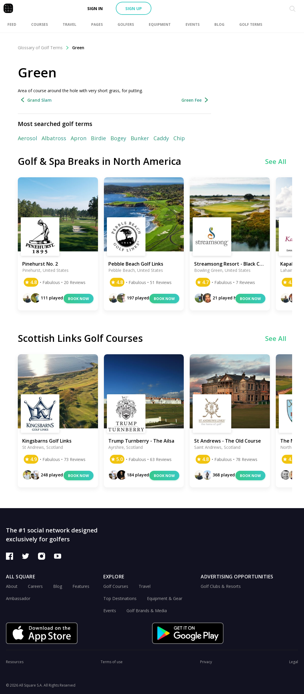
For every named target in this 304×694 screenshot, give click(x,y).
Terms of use (112, 661)
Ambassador (18, 598)
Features (80, 586)
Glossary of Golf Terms (43, 47)
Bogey (118, 138)
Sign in (95, 8)
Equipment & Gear (164, 598)
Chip (179, 138)
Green (78, 47)
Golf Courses (115, 586)
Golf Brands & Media (146, 610)
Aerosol (27, 138)
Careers (35, 586)
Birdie (98, 138)
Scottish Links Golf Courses (80, 338)
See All (275, 161)
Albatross (54, 138)
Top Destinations (120, 598)
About (12, 586)
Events (109, 610)
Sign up (133, 8)
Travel (145, 586)
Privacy (206, 661)
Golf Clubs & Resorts (221, 586)
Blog (57, 586)
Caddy (161, 138)
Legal (293, 661)
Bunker (140, 138)
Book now (78, 298)
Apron (78, 138)
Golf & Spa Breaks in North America (99, 161)
